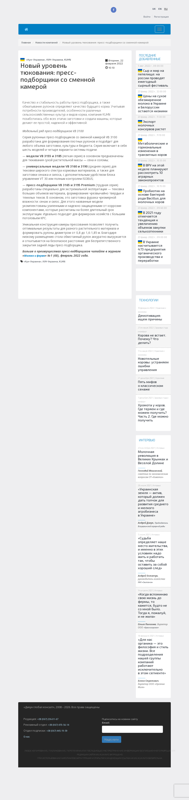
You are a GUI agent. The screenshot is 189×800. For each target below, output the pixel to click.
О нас (27, 769)
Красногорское (152, 660)
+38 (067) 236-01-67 (49, 751)
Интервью (161, 474)
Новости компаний (48, 42)
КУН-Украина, (55, 59)
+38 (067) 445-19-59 (58, 763)
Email (105, 755)
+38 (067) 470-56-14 (60, 757)
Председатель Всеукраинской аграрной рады (151, 555)
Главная (26, 42)
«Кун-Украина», (36, 59)
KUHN (67, 59)
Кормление (161, 404)
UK (153, 8)
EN (159, 8)
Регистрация (161, 16)
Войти (145, 16)
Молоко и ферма (36, 255)
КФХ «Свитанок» (147, 614)
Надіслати (111, 772)
